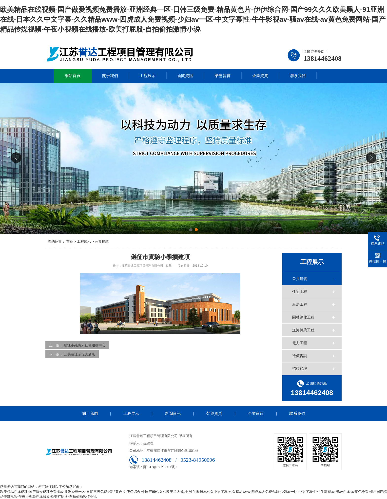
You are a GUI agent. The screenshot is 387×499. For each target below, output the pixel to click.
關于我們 (110, 76)
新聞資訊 (185, 76)
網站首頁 (72, 76)
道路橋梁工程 (303, 330)
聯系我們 (298, 76)
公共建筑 (102, 241)
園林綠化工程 (303, 317)
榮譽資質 (223, 76)
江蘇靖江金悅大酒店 (79, 354)
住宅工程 (299, 291)
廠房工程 (299, 304)
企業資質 (260, 76)
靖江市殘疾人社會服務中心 (84, 345)
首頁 (69, 241)
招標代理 (299, 368)
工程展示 (147, 76)
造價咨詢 (299, 356)
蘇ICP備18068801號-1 (160, 467)
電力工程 (299, 343)
